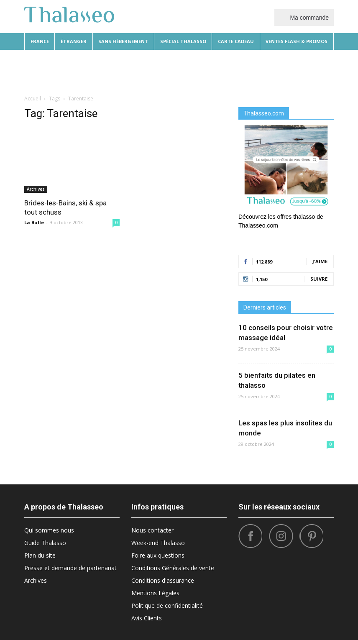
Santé (302, 71)
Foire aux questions (157, 555)
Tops (281, 71)
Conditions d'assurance (162, 580)
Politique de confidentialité (167, 605)
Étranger (74, 41)
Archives (36, 189)
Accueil (32, 98)
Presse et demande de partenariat (70, 568)
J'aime (319, 261)
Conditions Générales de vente (172, 568)
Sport (260, 71)
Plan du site (40, 555)
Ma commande (304, 17)
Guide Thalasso (45, 543)
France (40, 41)
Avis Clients (146, 618)
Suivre (318, 279)
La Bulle (34, 222)
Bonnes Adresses (185, 71)
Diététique (73, 71)
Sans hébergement (123, 41)
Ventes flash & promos (296, 41)
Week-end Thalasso (158, 543)
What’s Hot (229, 71)
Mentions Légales (155, 593)
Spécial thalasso (183, 41)
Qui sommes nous (49, 530)
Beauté (104, 71)
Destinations (138, 71)
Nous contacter (152, 530)
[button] (324, 71)
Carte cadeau (236, 41)
